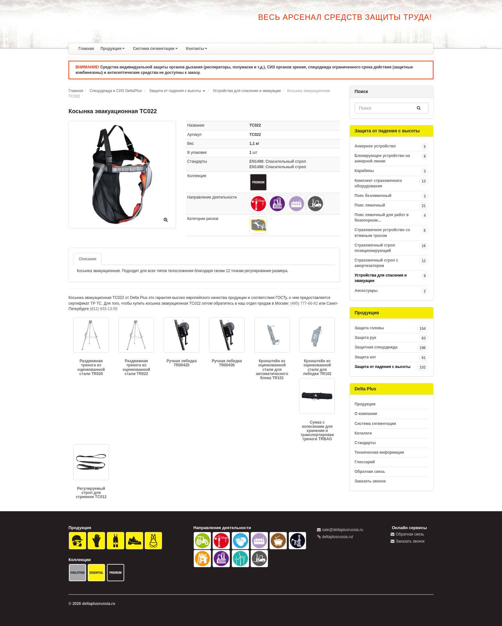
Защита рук (392, 337)
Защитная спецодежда (392, 347)
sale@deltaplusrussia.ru (342, 530)
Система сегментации (155, 48)
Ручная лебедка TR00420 (181, 363)
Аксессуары (392, 290)
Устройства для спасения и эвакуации (247, 91)
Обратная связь (370, 471)
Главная (86, 48)
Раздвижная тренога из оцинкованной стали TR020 (91, 367)
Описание (87, 259)
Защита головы (392, 328)
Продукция (113, 48)
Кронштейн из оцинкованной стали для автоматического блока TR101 (272, 369)
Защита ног (392, 357)
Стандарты (365, 443)
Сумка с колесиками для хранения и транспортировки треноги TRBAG (317, 431)
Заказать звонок (370, 481)
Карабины (392, 171)
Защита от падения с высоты (175, 91)
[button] (204, 91)
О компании (366, 413)
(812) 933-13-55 (103, 309)
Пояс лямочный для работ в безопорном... (392, 217)
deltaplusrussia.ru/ (337, 537)
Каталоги (363, 433)
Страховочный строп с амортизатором (392, 263)
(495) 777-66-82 (304, 303)
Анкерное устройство (392, 146)
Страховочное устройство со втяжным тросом (392, 232)
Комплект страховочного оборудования (392, 183)
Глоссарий (365, 462)
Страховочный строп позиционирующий (392, 248)
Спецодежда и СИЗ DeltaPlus (116, 91)
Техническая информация (379, 452)
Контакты (196, 48)
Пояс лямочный (392, 205)
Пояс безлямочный (392, 196)
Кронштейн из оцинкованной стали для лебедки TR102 (317, 367)
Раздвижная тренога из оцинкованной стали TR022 (136, 367)
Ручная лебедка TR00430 (227, 363)
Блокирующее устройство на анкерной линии (392, 158)
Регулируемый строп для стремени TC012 (91, 492)
